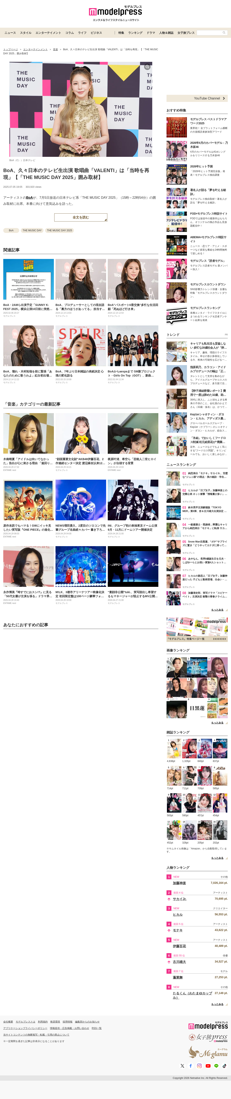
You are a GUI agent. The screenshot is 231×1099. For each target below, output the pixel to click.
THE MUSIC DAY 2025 (59, 230)
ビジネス (96, 32)
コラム (69, 32)
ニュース (10, 32)
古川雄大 (179, 962)
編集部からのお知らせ (87, 1021)
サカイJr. (180, 899)
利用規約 (43, 1021)
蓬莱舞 (178, 977)
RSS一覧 (97, 1028)
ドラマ (151, 32)
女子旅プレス (186, 32)
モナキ (178, 930)
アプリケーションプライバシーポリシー (25, 1028)
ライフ (82, 32)
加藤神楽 (179, 883)
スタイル (25, 32)
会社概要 (8, 1021)
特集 (121, 32)
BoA (29, 197)
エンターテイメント (48, 32)
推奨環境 (55, 1021)
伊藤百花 (179, 946)
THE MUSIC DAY (32, 230)
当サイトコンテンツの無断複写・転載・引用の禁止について (36, 1034)
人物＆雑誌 (166, 32)
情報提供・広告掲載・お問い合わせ (69, 1028)
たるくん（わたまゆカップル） (192, 995)
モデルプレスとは (25, 1021)
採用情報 (67, 1021)
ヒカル (178, 914)
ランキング (135, 32)
